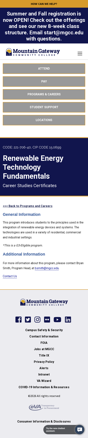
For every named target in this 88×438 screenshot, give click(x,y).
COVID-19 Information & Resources (44, 387)
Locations (44, 120)
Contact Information (43, 336)
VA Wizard (44, 381)
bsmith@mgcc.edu (47, 268)
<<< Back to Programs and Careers (27, 206)
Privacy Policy (44, 362)
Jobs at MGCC (44, 349)
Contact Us (10, 276)
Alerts (43, 368)
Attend (44, 68)
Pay (44, 81)
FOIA (44, 343)
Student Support (44, 107)
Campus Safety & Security (44, 330)
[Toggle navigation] (78, 53)
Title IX (44, 355)
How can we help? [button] (44, 4)
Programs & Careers (44, 94)
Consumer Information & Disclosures (44, 421)
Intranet (44, 374)
